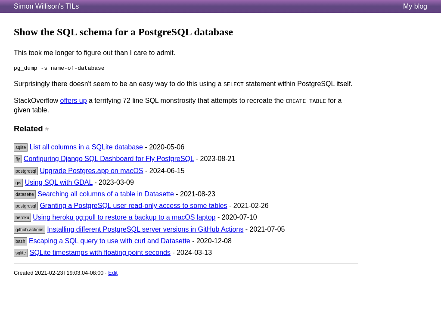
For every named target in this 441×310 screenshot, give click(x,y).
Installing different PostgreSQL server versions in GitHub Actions (145, 229)
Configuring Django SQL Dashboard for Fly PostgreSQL (109, 158)
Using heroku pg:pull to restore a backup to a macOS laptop (124, 217)
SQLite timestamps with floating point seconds (100, 252)
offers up (73, 100)
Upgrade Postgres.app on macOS (91, 170)
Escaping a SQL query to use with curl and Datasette (109, 241)
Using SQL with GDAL (59, 182)
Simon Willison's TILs (46, 6)
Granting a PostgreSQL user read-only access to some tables (133, 205)
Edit (113, 273)
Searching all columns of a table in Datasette (105, 194)
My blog (415, 6)
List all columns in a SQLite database (86, 147)
